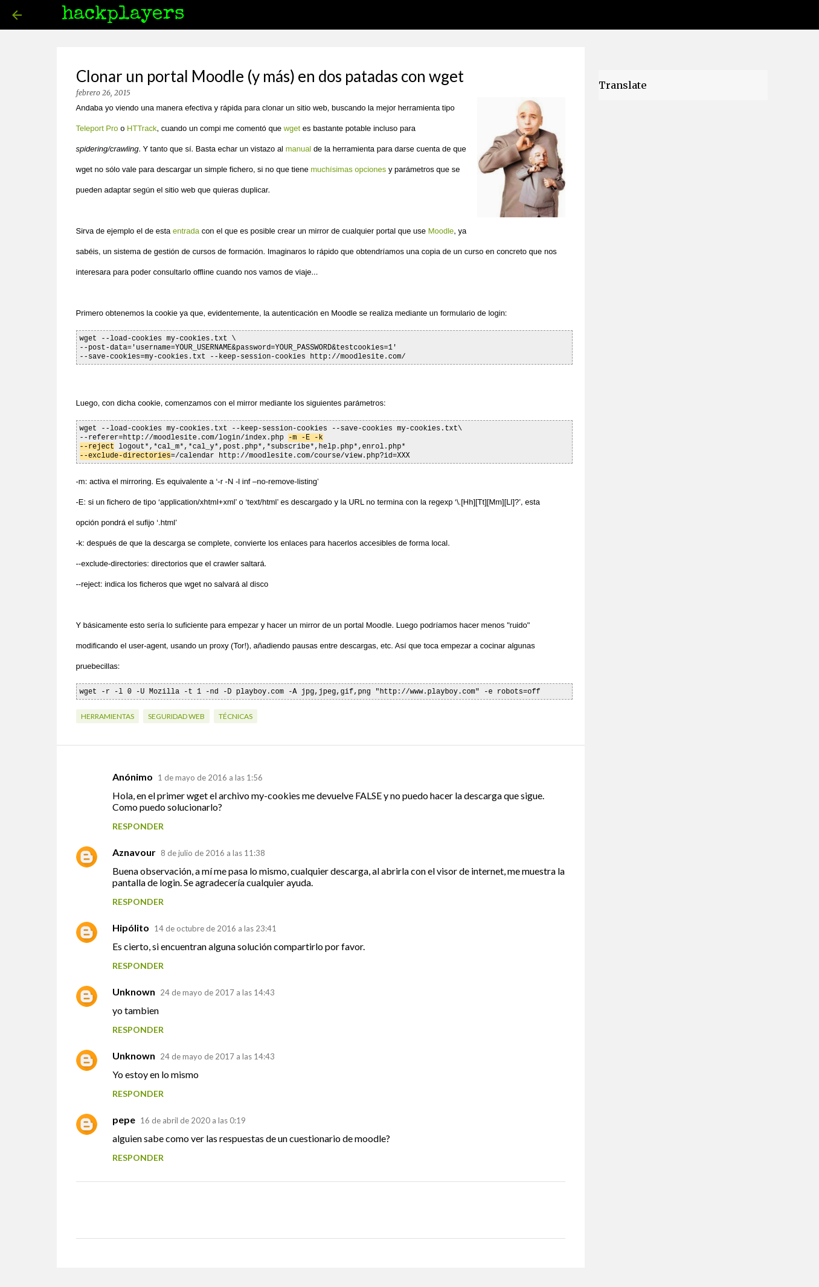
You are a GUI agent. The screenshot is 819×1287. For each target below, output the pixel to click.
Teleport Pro (97, 128)
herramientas (107, 711)
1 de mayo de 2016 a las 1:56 (210, 773)
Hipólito (130, 922)
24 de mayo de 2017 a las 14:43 (217, 987)
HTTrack (141, 128)
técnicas (235, 711)
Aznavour (134, 847)
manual (299, 148)
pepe (123, 1114)
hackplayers (123, 15)
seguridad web (176, 711)
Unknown (133, 986)
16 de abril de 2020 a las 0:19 (193, 1115)
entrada (186, 230)
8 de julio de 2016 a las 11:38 (213, 848)
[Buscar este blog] (745, 15)
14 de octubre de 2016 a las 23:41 (215, 923)
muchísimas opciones (348, 169)
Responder (138, 821)
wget (292, 128)
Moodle (441, 230)
